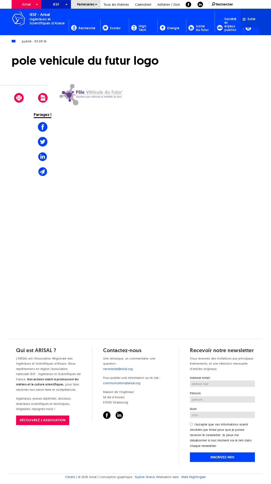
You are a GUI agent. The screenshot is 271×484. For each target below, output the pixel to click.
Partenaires (86, 4)
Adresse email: (200, 378)
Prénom (195, 393)
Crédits (70, 477)
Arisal (26, 4)
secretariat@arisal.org (118, 369)
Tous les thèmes (116, 4)
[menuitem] (26, 4)
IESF (56, 4)
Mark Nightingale (193, 477)
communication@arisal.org (122, 383)
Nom (193, 409)
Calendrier (143, 4)
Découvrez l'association (42, 420)
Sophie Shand (145, 477)
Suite (249, 19)
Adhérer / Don (168, 4)
